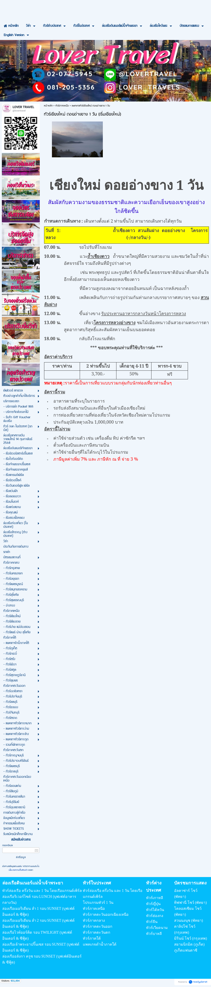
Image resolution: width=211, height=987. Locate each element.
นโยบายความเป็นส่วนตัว (18, 870)
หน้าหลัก (48, 106)
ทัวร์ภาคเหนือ (62, 106)
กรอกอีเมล (7, 845)
